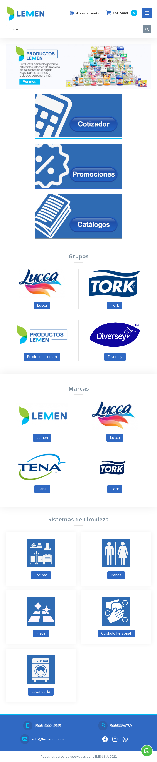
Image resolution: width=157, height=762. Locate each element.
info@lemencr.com (42, 739)
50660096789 (115, 725)
